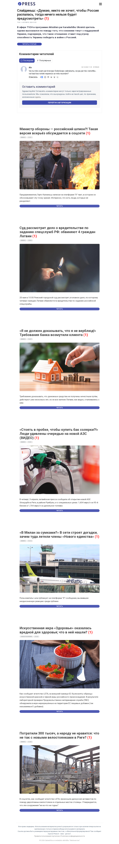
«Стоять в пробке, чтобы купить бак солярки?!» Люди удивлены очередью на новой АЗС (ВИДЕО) (59, 434)
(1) (46, 19)
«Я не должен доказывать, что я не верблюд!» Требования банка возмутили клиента (58, 333)
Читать (59, 206)
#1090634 (96, 67)
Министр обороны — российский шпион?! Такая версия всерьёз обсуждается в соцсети (59, 131)
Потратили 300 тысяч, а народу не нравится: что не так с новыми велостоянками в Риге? (59, 735)
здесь (38, 97)
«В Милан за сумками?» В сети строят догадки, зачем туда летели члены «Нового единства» (59, 534)
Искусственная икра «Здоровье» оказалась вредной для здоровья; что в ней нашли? (55, 630)
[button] (100, 4)
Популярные (44, 60)
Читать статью (29, 44)
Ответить (33, 77)
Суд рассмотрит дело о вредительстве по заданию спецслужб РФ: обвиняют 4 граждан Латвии (57, 232)
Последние (26, 60)
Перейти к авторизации (59, 103)
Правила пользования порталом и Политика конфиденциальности (59, 836)
